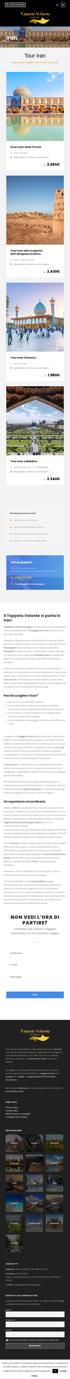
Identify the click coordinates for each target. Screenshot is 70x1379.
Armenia (14, 1143)
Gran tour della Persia (25, 147)
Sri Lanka (14, 1223)
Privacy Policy (12, 1107)
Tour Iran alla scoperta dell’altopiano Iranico (26, 252)
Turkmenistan (34, 1223)
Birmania (54, 1143)
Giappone (54, 1163)
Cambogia (14, 1163)
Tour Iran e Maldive (23, 461)
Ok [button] (55, 1371)
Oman (54, 1203)
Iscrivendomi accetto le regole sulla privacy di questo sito (34, 1340)
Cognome (10, 1320)
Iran (34, 1183)
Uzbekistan (54, 1223)
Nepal (34, 1203)
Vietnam (14, 1243)
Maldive (14, 1203)
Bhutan (34, 1143)
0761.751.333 (17, 4)
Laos (54, 1183)
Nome (8, 1310)
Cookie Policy (12, 1110)
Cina (34, 1163)
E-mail (8, 1330)
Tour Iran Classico (23, 357)
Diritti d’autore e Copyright (18, 1113)
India (14, 1183)
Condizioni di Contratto (16, 1117)
